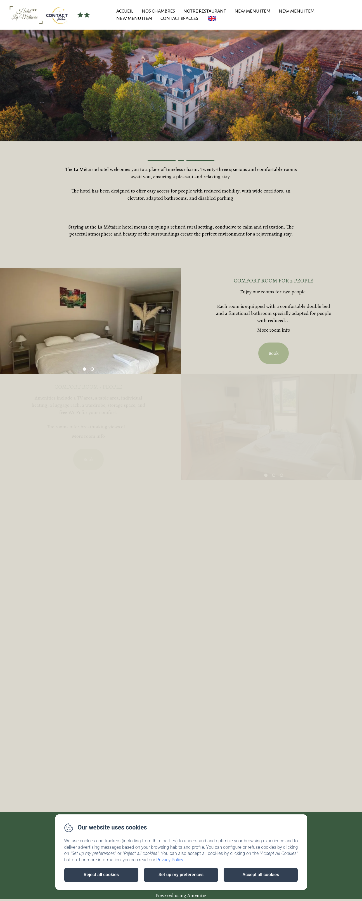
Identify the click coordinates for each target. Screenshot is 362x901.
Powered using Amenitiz (181, 895)
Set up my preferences (181, 874)
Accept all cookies (260, 874)
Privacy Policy (169, 859)
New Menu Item (252, 11)
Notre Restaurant (204, 11)
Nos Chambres (158, 11)
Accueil (124, 11)
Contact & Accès (179, 18)
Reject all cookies (101, 874)
